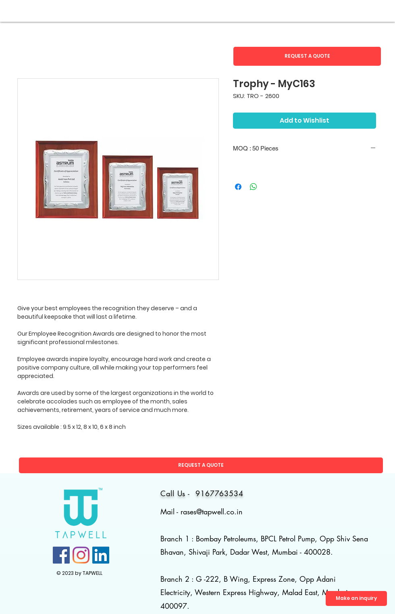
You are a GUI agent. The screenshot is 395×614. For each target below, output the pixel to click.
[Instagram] (81, 555)
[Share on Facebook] (238, 187)
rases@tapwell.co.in (212, 511)
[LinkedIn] (100, 555)
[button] (307, 56)
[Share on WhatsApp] (253, 187)
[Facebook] (61, 555)
